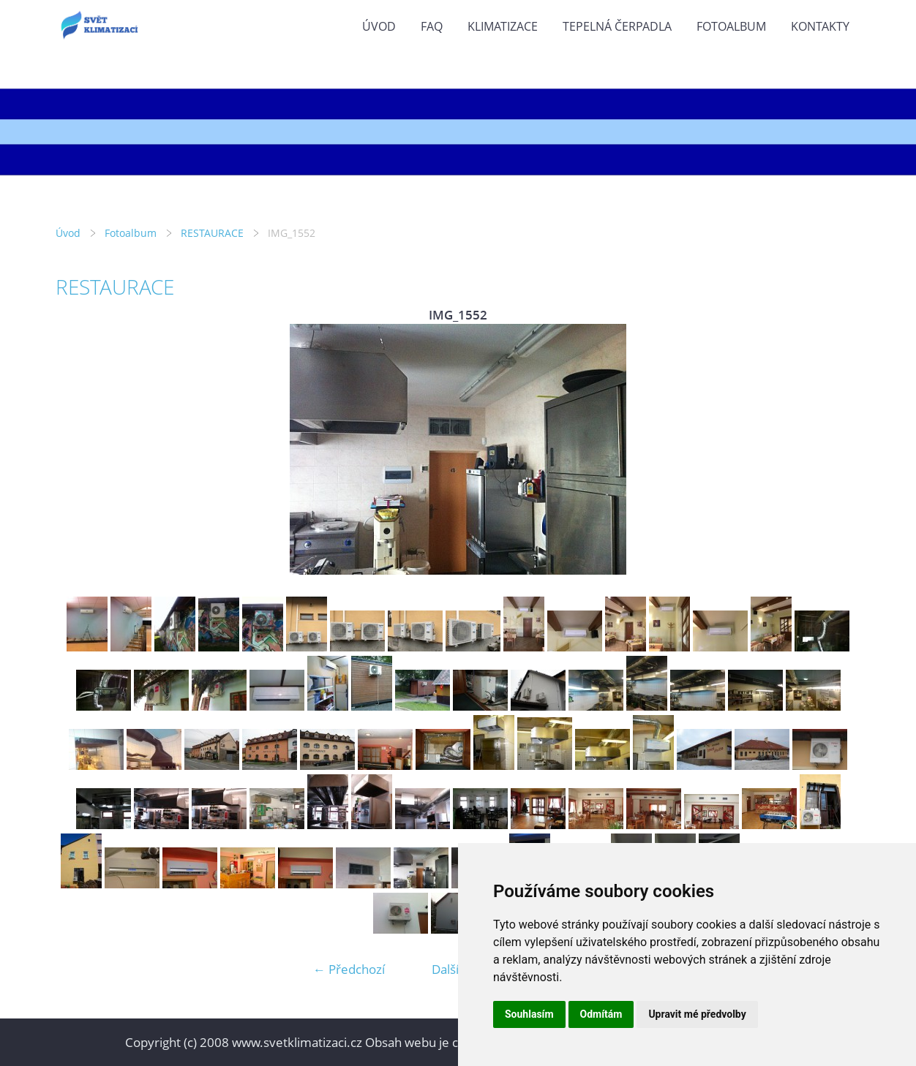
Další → (453, 969)
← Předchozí (349, 969)
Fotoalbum (731, 26)
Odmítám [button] (601, 1014)
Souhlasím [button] (529, 1014)
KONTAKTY (820, 26)
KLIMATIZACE (503, 26)
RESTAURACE (212, 233)
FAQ (432, 26)
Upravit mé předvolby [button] (697, 1014)
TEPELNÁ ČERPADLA (617, 26)
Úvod (379, 26)
